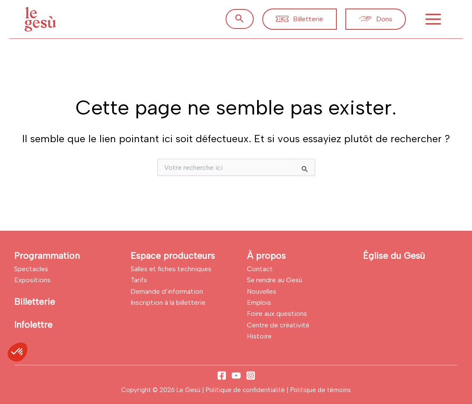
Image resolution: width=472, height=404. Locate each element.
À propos (266, 255)
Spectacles (31, 269)
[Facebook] (221, 375)
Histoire (259, 336)
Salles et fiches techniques (170, 269)
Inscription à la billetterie (168, 302)
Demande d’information (166, 291)
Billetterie (34, 301)
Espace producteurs (172, 255)
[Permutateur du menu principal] (433, 19)
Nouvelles (261, 291)
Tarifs (138, 280)
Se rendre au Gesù (274, 280)
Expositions (32, 280)
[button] (240, 19)
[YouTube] (236, 375)
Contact (260, 269)
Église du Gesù (394, 255)
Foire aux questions (277, 313)
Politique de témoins (320, 390)
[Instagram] (250, 375)
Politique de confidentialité (246, 390)
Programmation (47, 255)
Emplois (259, 302)
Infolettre (33, 324)
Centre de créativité (278, 325)
